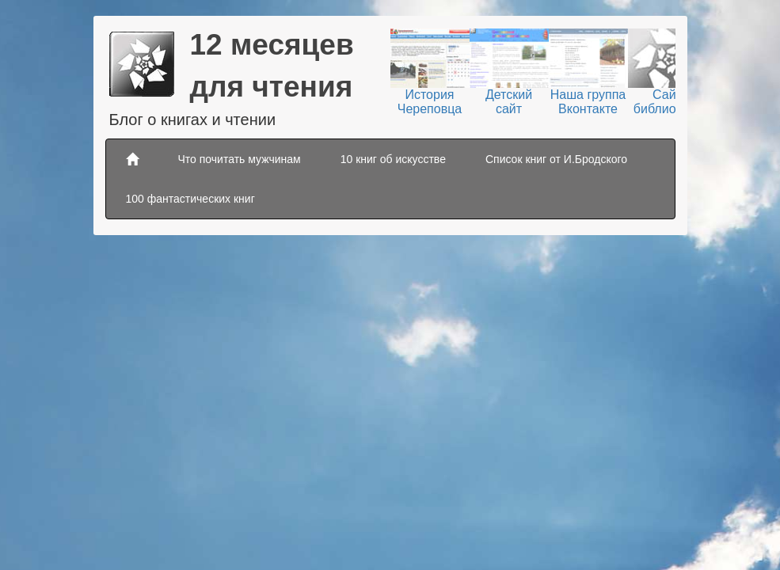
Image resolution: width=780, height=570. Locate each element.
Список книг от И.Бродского (556, 159)
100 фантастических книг (190, 198)
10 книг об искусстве (393, 159)
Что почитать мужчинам (239, 159)
